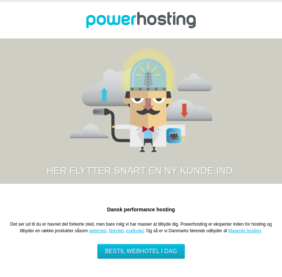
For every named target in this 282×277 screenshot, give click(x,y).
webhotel (97, 230)
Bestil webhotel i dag (141, 251)
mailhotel (135, 230)
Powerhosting (141, 20)
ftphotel (116, 230)
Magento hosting (244, 230)
